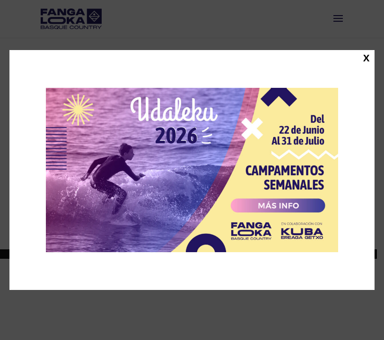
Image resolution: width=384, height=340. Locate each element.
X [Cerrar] (366, 57)
